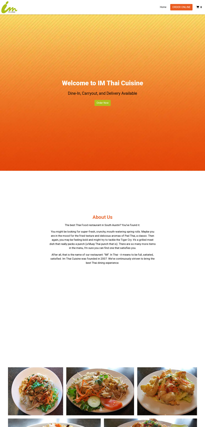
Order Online (181, 7)
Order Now (103, 102)
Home (163, 7)
